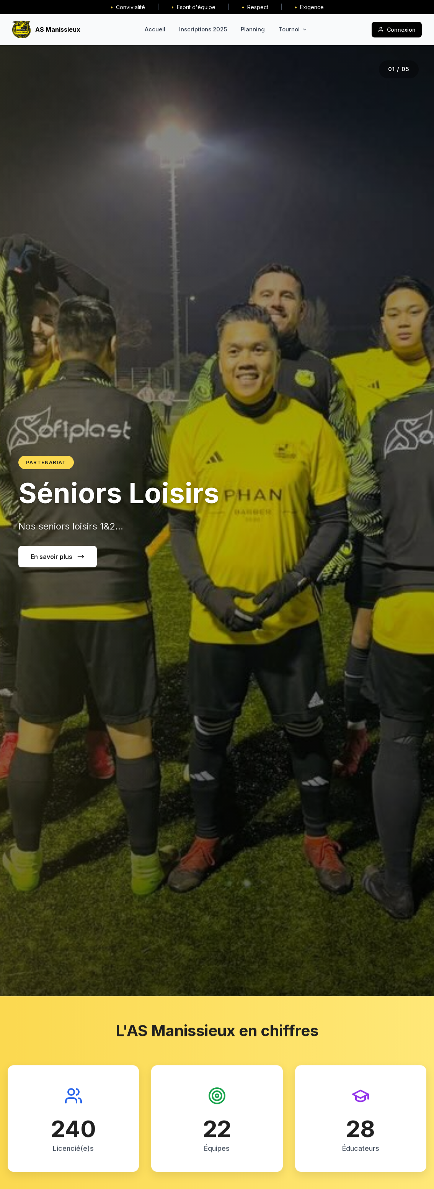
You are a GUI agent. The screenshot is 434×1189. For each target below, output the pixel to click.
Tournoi (293, 29)
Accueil (155, 29)
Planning (253, 29)
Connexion (397, 29)
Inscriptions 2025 (203, 29)
